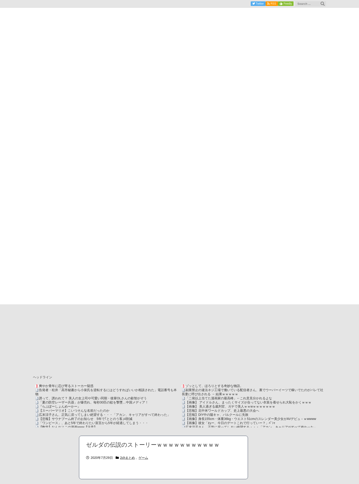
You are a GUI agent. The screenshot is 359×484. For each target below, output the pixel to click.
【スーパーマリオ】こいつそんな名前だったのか (74, 410)
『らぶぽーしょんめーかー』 (60, 406)
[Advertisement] (179, 339)
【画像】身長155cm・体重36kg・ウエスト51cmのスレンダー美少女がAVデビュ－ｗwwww (250, 419)
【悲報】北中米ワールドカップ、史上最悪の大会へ (222, 410)
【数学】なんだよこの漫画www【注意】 (68, 427)
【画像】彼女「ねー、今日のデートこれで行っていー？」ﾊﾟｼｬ (230, 423)
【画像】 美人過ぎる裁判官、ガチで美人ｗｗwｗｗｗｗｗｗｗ (230, 406)
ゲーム (143, 458)
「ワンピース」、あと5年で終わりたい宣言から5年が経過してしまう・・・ (93, 423)
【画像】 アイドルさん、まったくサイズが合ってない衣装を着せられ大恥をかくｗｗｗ (248, 402)
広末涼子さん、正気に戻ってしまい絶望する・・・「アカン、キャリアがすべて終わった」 (104, 414)
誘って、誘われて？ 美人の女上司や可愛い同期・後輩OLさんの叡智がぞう (93, 398)
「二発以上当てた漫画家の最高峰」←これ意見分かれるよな (228, 398)
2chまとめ (127, 458)
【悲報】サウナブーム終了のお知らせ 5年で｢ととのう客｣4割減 (85, 419)
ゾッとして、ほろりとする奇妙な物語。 (214, 386)
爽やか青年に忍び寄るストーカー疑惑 (66, 386)
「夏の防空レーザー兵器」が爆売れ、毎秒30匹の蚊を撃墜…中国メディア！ (93, 402)
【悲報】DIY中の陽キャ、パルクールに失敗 (216, 414)
